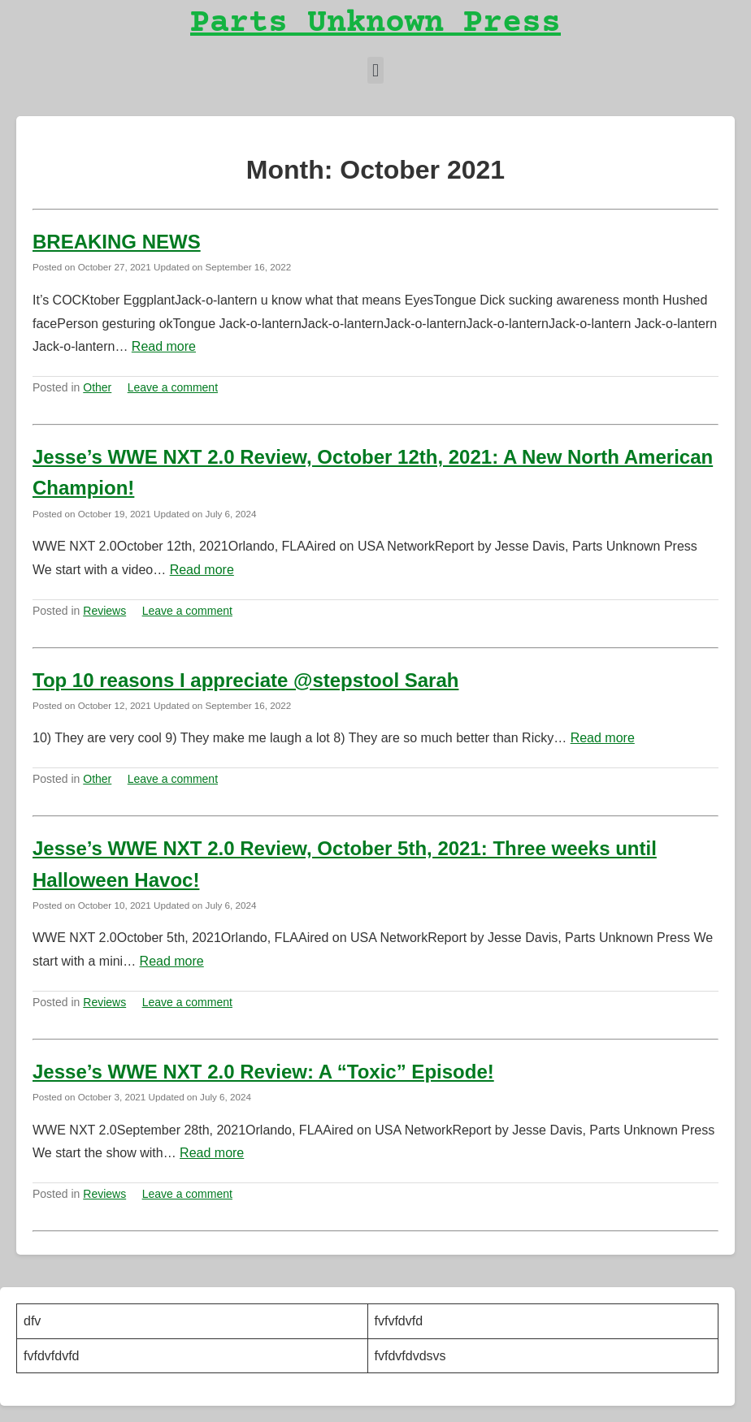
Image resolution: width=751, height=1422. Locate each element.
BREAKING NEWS (117, 242)
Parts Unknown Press (375, 24)
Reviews (104, 610)
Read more (164, 346)
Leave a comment (173, 387)
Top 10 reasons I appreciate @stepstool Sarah (245, 680)
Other (97, 387)
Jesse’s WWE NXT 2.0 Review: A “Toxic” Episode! (263, 1072)
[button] (375, 70)
